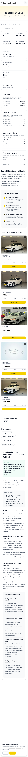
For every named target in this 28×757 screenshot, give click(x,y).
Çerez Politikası (11, 748)
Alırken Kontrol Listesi (7, 444)
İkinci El (10, 24)
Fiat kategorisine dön (7, 28)
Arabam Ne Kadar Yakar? (8, 436)
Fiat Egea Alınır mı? (7, 433)
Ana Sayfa (3, 24)
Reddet (5, 753)
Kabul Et (12, 753)
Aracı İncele (14, 266)
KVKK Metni (18, 748)
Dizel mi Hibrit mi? (6, 440)
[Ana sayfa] (8, 2)
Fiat (16, 24)
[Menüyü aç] (25, 2)
